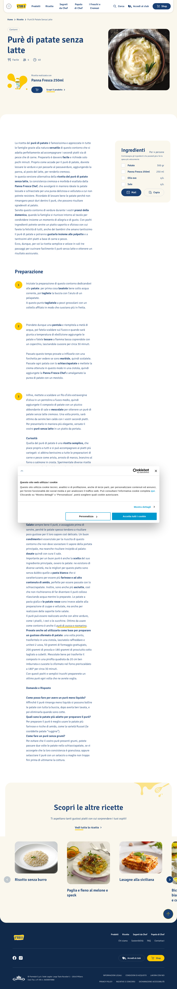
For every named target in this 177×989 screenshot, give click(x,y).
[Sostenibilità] (137, 940)
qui (153, 491)
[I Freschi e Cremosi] (95, 6)
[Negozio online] (162, 6)
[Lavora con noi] (157, 975)
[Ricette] (125, 934)
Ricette (20, 19)
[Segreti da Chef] (140, 934)
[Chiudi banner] (156, 471)
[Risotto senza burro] (36, 857)
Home (10, 19)
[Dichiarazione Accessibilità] (151, 981)
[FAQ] (149, 940)
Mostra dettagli (142, 507)
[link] (14, 958)
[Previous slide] (7, 879)
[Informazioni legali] (112, 975)
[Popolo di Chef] (79, 6)
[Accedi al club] (138, 6)
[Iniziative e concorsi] (125, 981)
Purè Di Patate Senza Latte (39, 19)
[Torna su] (168, 914)
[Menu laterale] (8, 6)
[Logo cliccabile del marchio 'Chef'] (21, 6)
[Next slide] (169, 879)
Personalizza (88, 516)
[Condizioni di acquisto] (136, 975)
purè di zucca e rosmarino (71, 625)
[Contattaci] (159, 940)
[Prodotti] (114, 934)
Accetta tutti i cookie (134, 516)
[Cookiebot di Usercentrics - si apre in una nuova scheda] (135, 471)
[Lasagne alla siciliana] (140, 857)
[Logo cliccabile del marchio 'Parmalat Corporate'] (19, 978)
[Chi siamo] (123, 940)
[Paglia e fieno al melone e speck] (88, 862)
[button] (36, 6)
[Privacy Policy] (105, 981)
